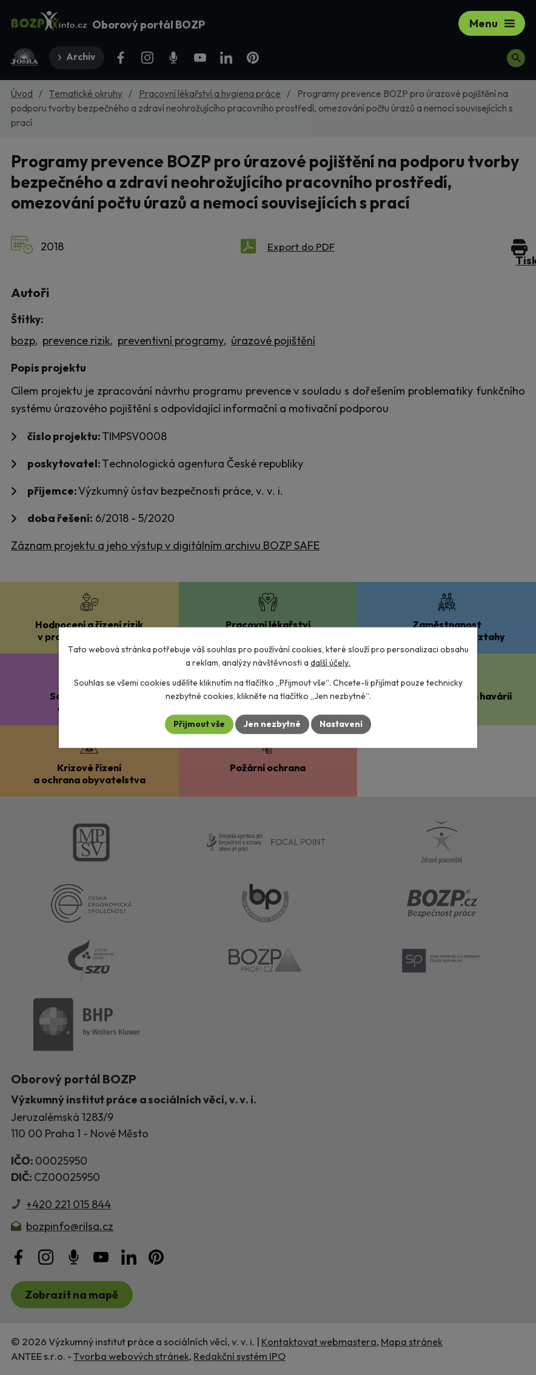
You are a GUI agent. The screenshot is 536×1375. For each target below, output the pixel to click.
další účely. (330, 662)
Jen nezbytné (272, 723)
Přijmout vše (199, 723)
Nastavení (341, 723)
